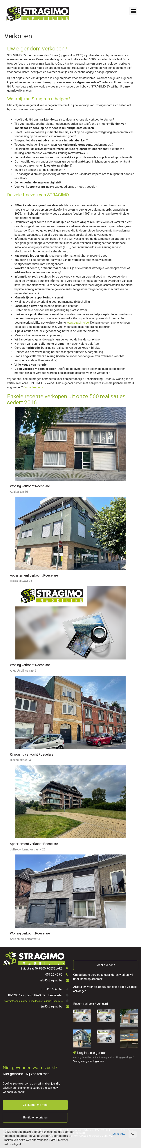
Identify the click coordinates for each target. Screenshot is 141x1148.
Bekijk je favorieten (35, 1117)
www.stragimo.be (78, 322)
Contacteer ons (33, 387)
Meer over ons (105, 965)
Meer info (118, 1134)
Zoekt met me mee (35, 1105)
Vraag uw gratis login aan (88, 1061)
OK (132, 1134)
